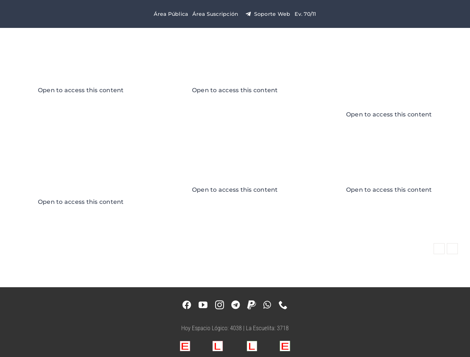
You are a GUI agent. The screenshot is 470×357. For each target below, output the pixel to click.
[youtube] (203, 304)
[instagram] (219, 304)
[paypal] (251, 304)
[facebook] (186, 304)
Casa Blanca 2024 (80, 78)
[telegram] (235, 304)
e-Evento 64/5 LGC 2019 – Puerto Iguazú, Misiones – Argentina (80, 178)
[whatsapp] (267, 304)
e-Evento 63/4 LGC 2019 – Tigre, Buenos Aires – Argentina (389, 90)
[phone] (283, 304)
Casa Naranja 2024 (235, 78)
